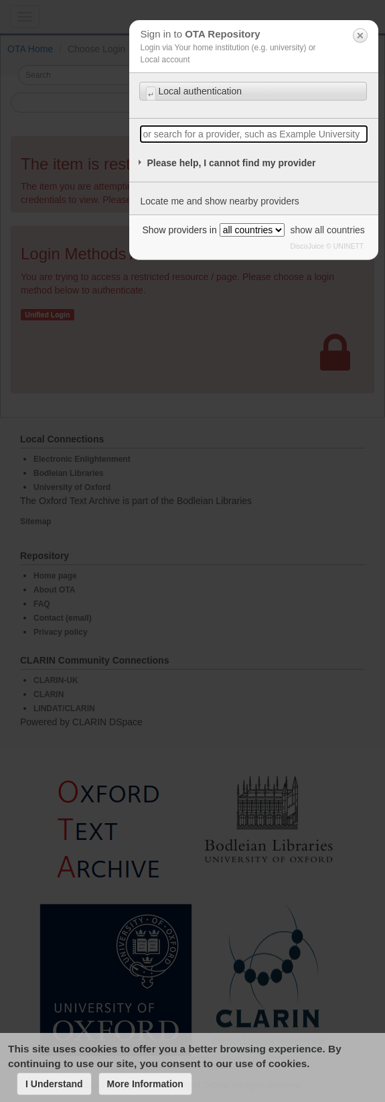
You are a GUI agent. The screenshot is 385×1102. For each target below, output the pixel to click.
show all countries (328, 230)
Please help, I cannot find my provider (231, 163)
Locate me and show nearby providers (219, 201)
